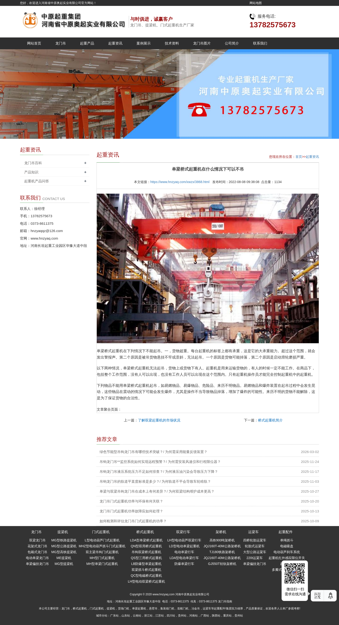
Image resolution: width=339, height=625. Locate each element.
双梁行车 (183, 532)
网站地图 (256, 3)
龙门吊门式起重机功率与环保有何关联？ (131, 501)
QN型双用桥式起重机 (146, 546)
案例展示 (144, 43)
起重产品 (87, 43)
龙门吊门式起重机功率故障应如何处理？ (131, 511)
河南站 (193, 615)
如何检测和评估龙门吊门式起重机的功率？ (133, 521)
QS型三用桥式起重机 (146, 558)
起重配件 (285, 532)
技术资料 (172, 43)
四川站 (171, 615)
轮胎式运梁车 (255, 546)
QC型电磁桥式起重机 (146, 575)
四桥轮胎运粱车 (254, 540)
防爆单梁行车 (184, 564)
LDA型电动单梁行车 (184, 558)
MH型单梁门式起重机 (102, 564)
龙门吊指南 (225, 601)
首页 (298, 157)
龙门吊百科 (33, 163)
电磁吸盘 (286, 546)
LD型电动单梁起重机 (184, 546)
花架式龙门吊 (37, 546)
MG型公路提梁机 (64, 546)
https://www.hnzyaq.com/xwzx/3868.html (180, 182)
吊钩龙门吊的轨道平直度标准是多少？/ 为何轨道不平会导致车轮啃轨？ (155, 481)
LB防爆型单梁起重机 (146, 564)
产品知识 (31, 172)
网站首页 (34, 43)
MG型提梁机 (64, 564)
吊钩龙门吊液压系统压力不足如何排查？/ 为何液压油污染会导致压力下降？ (159, 472)
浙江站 (148, 615)
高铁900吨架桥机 (222, 540)
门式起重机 (101, 532)
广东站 (114, 615)
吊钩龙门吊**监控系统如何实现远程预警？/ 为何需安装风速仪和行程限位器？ (160, 462)
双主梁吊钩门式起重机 (102, 552)
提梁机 (62, 532)
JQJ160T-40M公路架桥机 (222, 546)
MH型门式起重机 (102, 558)
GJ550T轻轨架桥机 (222, 564)
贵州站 (182, 615)
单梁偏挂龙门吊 (37, 564)
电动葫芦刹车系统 (287, 552)
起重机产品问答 (36, 181)
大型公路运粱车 (254, 552)
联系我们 (260, 43)
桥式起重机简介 (270, 420)
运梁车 (253, 532)
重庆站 (227, 615)
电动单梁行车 (184, 552)
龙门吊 (60, 43)
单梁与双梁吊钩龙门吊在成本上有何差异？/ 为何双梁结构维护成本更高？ (157, 491)
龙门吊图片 (202, 43)
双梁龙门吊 (37, 540)
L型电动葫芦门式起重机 (102, 540)
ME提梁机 (63, 558)
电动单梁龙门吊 (37, 558)
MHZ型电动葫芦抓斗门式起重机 (102, 546)
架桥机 (221, 532)
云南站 (137, 615)
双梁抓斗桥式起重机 (146, 570)
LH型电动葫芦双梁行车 (184, 540)
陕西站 (216, 615)
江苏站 (159, 615)
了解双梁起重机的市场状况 (159, 420)
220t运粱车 (254, 558)
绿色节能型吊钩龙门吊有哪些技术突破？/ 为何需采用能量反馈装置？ (153, 452)
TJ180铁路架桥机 (222, 552)
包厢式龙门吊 (37, 552)
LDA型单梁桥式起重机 (146, 540)
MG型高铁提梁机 (64, 552)
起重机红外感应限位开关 (287, 558)
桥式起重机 (145, 532)
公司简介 (232, 43)
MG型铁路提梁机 (64, 540)
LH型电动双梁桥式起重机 (146, 581)
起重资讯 (115, 43)
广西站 (205, 615)
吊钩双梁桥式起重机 (146, 552)
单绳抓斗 (286, 540)
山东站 (125, 615)
